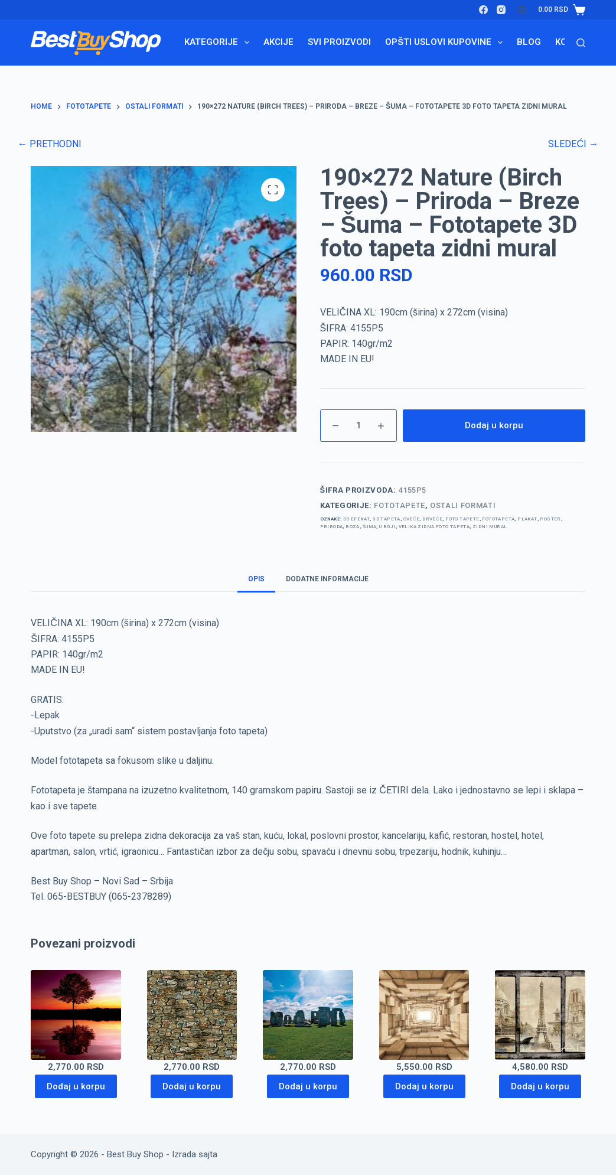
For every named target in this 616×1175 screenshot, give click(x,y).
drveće (432, 519)
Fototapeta (498, 519)
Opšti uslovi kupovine (446, 42)
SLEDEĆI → (573, 143)
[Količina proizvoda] (358, 425)
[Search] (580, 42)
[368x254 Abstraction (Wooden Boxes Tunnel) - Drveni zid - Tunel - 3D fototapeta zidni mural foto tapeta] (424, 1015)
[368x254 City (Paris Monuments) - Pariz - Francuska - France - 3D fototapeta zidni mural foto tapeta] (540, 1015)
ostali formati (463, 505)
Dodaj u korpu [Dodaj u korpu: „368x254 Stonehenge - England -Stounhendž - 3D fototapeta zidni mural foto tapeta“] (308, 1086)
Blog (529, 42)
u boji (387, 526)
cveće (411, 519)
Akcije (278, 42)
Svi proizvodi (339, 42)
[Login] (521, 9)
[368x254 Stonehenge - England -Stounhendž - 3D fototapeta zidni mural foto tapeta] (308, 1015)
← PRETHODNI (50, 143)
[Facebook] (483, 9)
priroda (331, 526)
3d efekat (356, 519)
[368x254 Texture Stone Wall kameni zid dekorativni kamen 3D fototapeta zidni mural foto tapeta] (192, 1015)
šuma (370, 526)
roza (353, 526)
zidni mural (489, 526)
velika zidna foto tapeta (434, 526)
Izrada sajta (194, 1154)
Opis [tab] (256, 579)
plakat (527, 519)
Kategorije (219, 42)
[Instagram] (501, 9)
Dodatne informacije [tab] (327, 579)
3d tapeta (386, 519)
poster (550, 519)
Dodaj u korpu (494, 425)
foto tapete (462, 519)
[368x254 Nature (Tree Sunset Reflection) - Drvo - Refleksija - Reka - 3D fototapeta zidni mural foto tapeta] (76, 1015)
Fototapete (399, 505)
